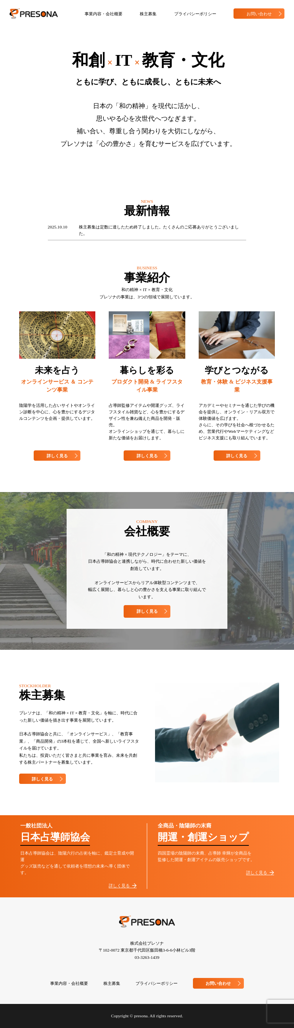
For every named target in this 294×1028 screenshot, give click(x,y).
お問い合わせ (265, 13)
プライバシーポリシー (195, 13)
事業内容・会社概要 (103, 13)
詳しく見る (63, 455)
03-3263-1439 (147, 957)
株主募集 (148, 13)
